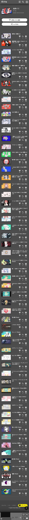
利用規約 (14, 505)
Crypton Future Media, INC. (15, 507)
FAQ (9, 505)
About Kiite (4, 505)
